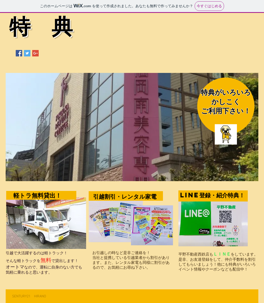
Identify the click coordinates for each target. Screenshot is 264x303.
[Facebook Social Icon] (19, 53)
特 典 (41, 28)
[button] (132, 127)
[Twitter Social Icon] (27, 53)
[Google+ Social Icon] (35, 53)
